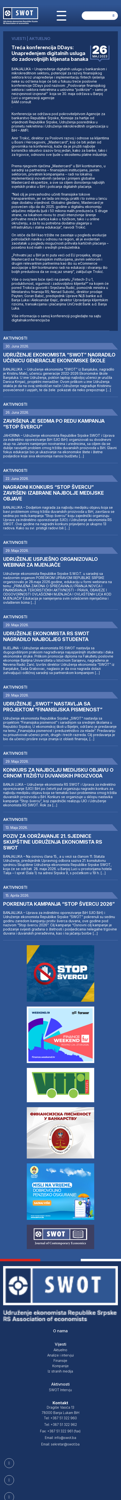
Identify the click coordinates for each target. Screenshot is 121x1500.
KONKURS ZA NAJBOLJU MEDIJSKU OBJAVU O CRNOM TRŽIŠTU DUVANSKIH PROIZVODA (58, 773)
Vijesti (60, 1344)
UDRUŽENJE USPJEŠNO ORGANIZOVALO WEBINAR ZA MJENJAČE (50, 562)
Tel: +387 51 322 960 (60, 1418)
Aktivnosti (15, 338)
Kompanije (60, 1366)
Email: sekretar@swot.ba (60, 1444)
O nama (60, 1330)
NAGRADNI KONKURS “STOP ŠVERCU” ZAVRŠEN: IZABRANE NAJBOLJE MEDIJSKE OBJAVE (53, 493)
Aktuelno (60, 1350)
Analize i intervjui (60, 1355)
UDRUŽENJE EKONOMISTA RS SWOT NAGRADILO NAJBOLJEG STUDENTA (46, 636)
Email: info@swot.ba (60, 1438)
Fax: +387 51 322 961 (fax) (60, 1431)
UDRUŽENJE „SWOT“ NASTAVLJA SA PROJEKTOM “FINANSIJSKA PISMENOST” (52, 707)
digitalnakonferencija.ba (31, 320)
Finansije (60, 1360)
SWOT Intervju (60, 1390)
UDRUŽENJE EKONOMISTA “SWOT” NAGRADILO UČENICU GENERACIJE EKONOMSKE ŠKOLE (59, 358)
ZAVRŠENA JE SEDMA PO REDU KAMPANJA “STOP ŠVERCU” (54, 424)
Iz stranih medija (60, 1371)
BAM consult (21, 102)
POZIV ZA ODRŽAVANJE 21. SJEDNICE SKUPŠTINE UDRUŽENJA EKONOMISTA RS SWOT (52, 842)
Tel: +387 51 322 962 (60, 1424)
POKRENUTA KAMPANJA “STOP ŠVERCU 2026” (59, 904)
